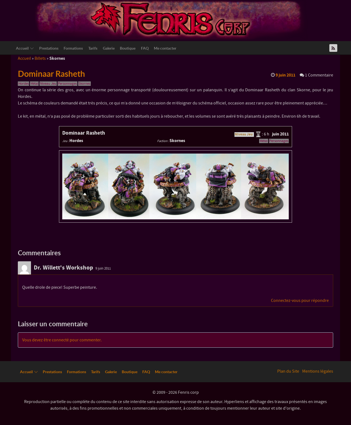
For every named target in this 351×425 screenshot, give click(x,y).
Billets (40, 58)
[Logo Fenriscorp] (171, 19)
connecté (60, 340)
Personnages (67, 83)
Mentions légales (317, 371)
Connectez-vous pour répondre (300, 300)
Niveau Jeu (48, 83)
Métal (34, 83)
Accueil (24, 58)
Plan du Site (288, 371)
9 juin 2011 (103, 268)
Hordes (23, 83)
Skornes (84, 83)
